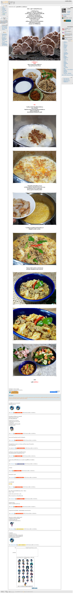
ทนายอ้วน (13, 440)
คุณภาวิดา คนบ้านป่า (37, 397)
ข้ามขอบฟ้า (65, 50)
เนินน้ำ (12, 506)
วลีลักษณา (65, 66)
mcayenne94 (66, 63)
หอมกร (12, 412)
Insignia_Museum (14, 544)
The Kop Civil (13, 463)
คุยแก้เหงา (4, 8)
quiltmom (65, 41)
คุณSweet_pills (22, 398)
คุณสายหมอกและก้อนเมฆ (16, 397)
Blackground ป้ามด (67, 80)
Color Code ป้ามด (66, 79)
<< (1, 18)
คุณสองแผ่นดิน (45, 397)
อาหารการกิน (4, 12)
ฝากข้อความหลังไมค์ (66, 14)
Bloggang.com (66, 81)
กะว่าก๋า (12, 433)
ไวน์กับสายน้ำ (13, 498)
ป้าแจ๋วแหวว (66, 42)
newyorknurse (66, 53)
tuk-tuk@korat (66, 57)
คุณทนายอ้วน (23, 397)
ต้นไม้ (3, 7)
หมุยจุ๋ (65, 64)
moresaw (65, 62)
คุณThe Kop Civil (31, 397)
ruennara (65, 56)
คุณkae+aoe (11, 398)
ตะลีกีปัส (65, 47)
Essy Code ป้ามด (66, 78)
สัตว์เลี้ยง (3, 9)
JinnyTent (65, 70)
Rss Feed (64, 15)
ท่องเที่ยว (3, 14)
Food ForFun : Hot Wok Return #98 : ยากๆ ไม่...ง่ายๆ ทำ (4, 35)
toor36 (14, 448)
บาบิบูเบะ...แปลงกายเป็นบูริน (68, 69)
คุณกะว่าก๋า (10, 397)
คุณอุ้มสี (42, 397)
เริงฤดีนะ (65, 58)
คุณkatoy (26, 398)
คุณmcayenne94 (50, 397)
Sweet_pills (65, 71)
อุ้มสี (12, 470)
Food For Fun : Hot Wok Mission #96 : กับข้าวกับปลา (5, 45)
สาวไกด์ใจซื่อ (66, 67)
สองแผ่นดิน (13, 477)
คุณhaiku (54, 397)
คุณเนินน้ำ (26, 397)
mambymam (66, 54)
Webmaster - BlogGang (67, 73)
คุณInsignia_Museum (16, 398)
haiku (64, 68)
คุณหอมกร (58, 397)
